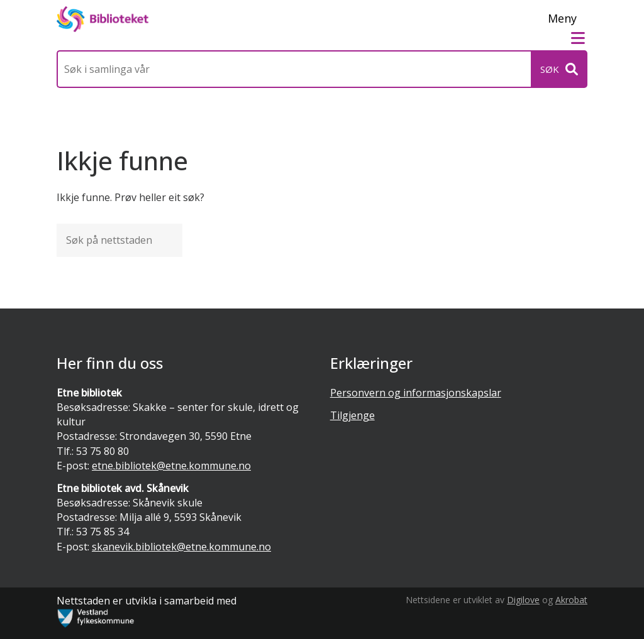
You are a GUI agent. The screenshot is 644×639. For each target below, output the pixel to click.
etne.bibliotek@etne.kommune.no (171, 465)
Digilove (523, 600)
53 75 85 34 (102, 531)
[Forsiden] (102, 19)
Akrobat (571, 600)
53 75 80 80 (102, 451)
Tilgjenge (352, 415)
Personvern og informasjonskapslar (415, 393)
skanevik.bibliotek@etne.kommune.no (181, 547)
